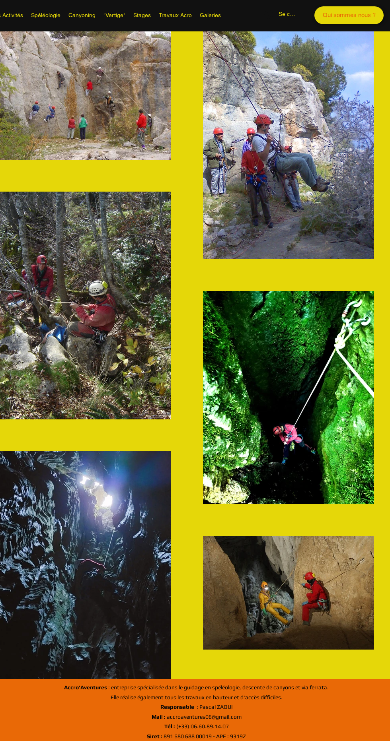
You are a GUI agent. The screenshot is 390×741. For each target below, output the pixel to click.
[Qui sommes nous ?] (349, 15)
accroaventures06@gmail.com (197, 717)
